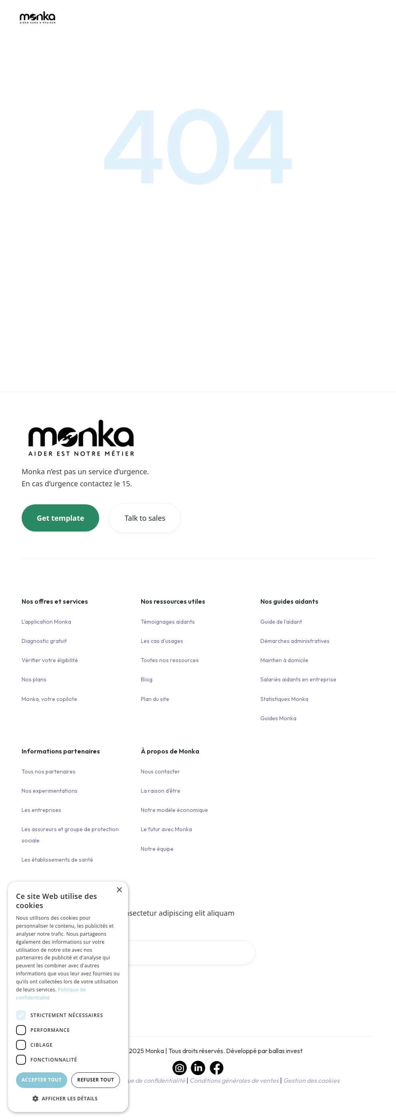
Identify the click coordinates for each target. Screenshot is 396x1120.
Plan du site (155, 699)
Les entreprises (41, 810)
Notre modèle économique (174, 810)
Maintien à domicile (284, 660)
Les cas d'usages (162, 641)
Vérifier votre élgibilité (50, 660)
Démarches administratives (295, 641)
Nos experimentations (50, 790)
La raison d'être (160, 790)
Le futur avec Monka (166, 829)
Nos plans (34, 679)
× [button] (119, 890)
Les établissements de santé (57, 859)
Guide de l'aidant (281, 621)
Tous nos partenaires (49, 771)
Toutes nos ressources (170, 660)
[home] (38, 23)
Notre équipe (157, 848)
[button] (68, 1098)
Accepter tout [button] (42, 1079)
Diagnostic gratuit (44, 641)
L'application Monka (46, 621)
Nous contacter (160, 771)
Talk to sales (144, 518)
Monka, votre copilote (49, 699)
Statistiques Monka (284, 699)
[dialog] (68, 997)
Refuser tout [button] (95, 1079)
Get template (60, 518)
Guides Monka (278, 718)
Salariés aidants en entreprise (298, 679)
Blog (146, 679)
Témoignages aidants (168, 621)
